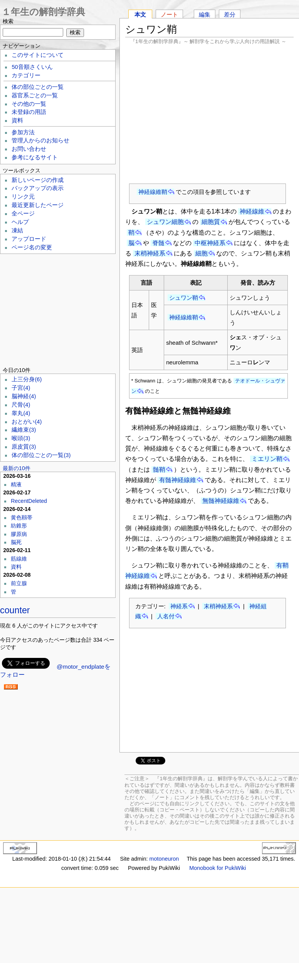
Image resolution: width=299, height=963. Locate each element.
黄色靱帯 (21, 517)
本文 (140, 14)
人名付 (166, 616)
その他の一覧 (29, 104)
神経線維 (252, 211)
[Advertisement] (210, 114)
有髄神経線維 (177, 480)
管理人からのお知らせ (40, 140)
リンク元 (23, 197)
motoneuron (164, 859)
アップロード (29, 239)
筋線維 (19, 559)
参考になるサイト (35, 157)
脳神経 (24, 396)
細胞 (201, 253)
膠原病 (19, 534)
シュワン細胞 (165, 222)
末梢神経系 (149, 253)
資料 (17, 120)
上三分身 (27, 379)
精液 (16, 484)
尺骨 (21, 405)
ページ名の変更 (32, 247)
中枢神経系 (210, 243)
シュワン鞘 (183, 297)
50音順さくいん (32, 67)
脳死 (16, 542)
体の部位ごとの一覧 (38, 87)
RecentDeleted (29, 501)
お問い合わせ (29, 149)
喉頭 (21, 438)
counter (15, 610)
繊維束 (24, 430)
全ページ (23, 213)
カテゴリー (26, 75)
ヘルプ (20, 222)
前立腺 (19, 583)
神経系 (179, 606)
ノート (169, 14)
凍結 (17, 230)
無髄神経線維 (220, 500)
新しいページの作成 (38, 180)
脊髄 (158, 243)
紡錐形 (19, 525)
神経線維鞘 (152, 192)
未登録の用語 (29, 112)
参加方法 (23, 132)
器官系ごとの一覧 (35, 95)
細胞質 (211, 222)
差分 (229, 14)
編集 (204, 14)
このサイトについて (38, 55)
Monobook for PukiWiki (217, 868)
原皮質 (24, 447)
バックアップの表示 (38, 188)
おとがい (27, 422)
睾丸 (21, 413)
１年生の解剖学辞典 (43, 12)
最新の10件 (16, 468)
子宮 (21, 388)
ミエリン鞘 (267, 459)
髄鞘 (159, 469)
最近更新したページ (38, 205)
